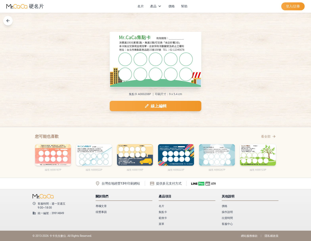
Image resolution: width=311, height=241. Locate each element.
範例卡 (163, 218)
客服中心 (227, 223)
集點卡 (163, 212)
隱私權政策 (271, 235)
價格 (171, 6)
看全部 (268, 136)
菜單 (161, 223)
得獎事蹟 (101, 212)
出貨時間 (227, 218)
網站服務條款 (249, 235)
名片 (140, 6)
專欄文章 (101, 206)
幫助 (184, 6)
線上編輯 (155, 106)
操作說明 (227, 212)
